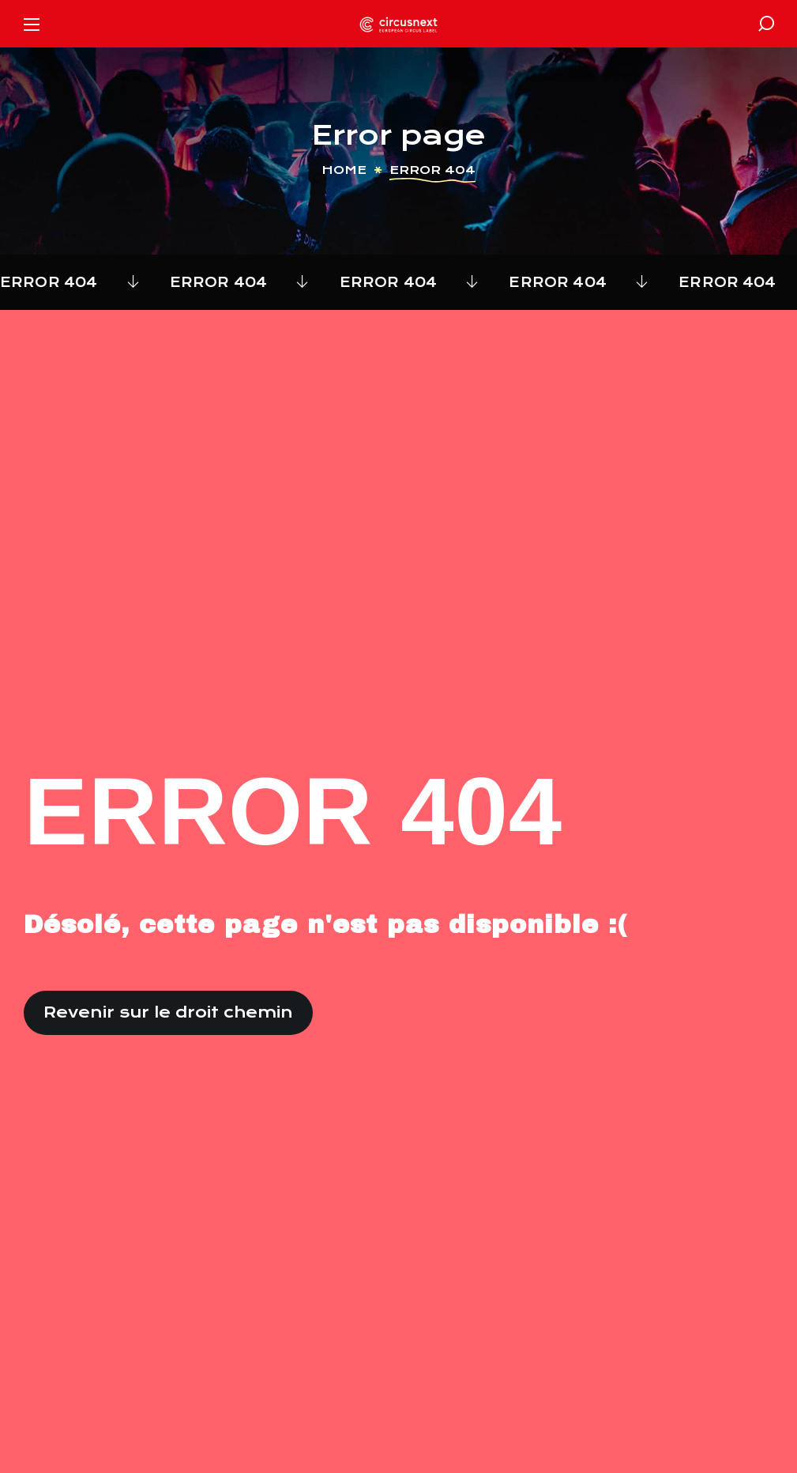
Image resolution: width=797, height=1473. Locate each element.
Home (344, 170)
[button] (766, 23)
